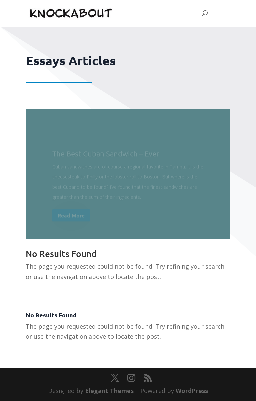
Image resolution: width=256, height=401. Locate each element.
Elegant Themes (109, 391)
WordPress (192, 391)
